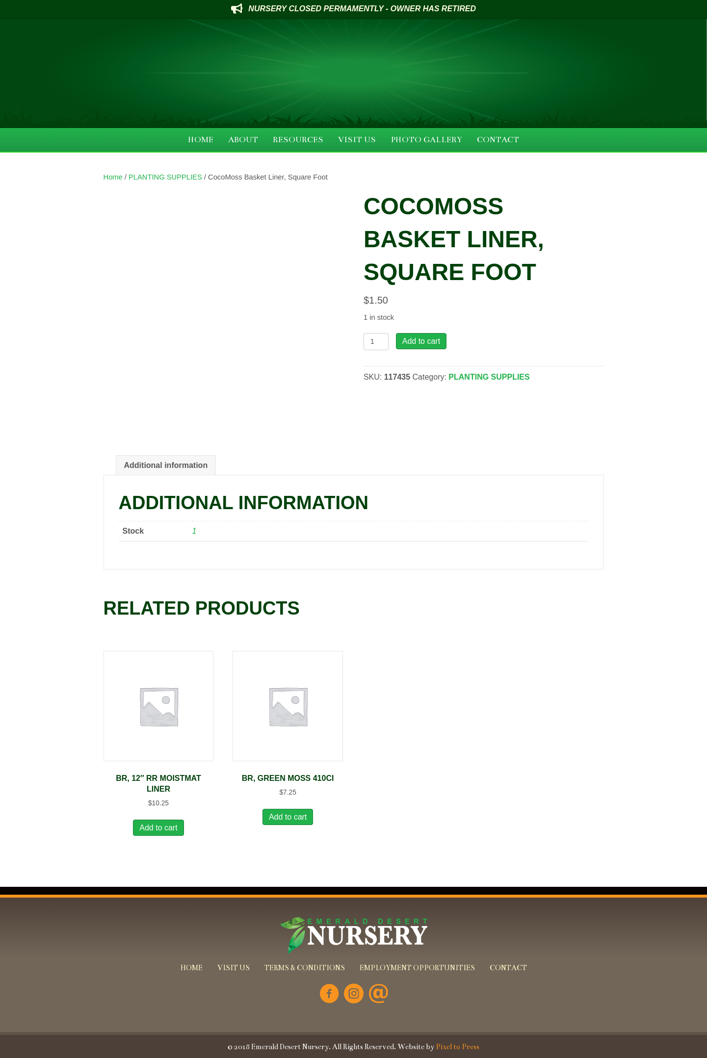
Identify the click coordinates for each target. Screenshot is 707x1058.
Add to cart (421, 341)
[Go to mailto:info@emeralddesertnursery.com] (378, 994)
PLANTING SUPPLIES (165, 177)
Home (113, 177)
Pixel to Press (457, 1046)
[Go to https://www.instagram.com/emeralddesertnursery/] (354, 994)
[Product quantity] (376, 341)
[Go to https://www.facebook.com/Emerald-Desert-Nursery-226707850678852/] (329, 994)
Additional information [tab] (166, 465)
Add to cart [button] (158, 828)
